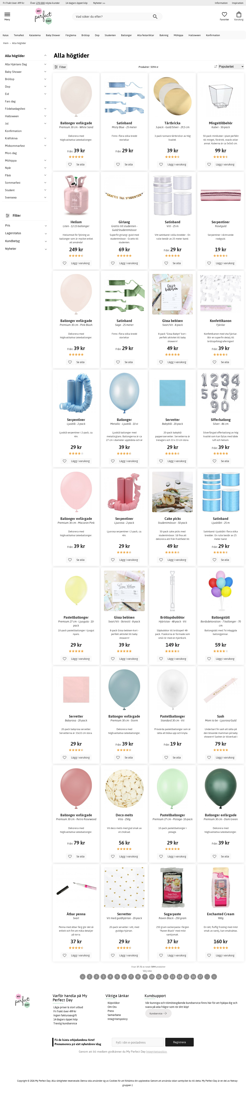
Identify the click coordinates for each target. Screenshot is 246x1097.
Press (111, 1011)
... (207, 976)
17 (200, 976)
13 (172, 976)
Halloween (195, 35)
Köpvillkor (114, 1003)
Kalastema (35, 35)
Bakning (164, 35)
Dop (97, 35)
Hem (5, 43)
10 (151, 976)
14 (179, 976)
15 (186, 976)
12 (165, 976)
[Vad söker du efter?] (117, 16)
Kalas (5, 35)
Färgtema (71, 35)
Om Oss (112, 1007)
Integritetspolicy (118, 1019)
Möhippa (178, 35)
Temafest (19, 35)
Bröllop (85, 35)
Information (221, 2)
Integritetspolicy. (156, 1051)
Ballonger (126, 35)
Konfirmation (213, 35)
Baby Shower (53, 35)
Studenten (110, 35)
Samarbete (114, 1015)
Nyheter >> (99, 2)
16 (193, 976)
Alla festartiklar (145, 35)
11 (158, 976)
